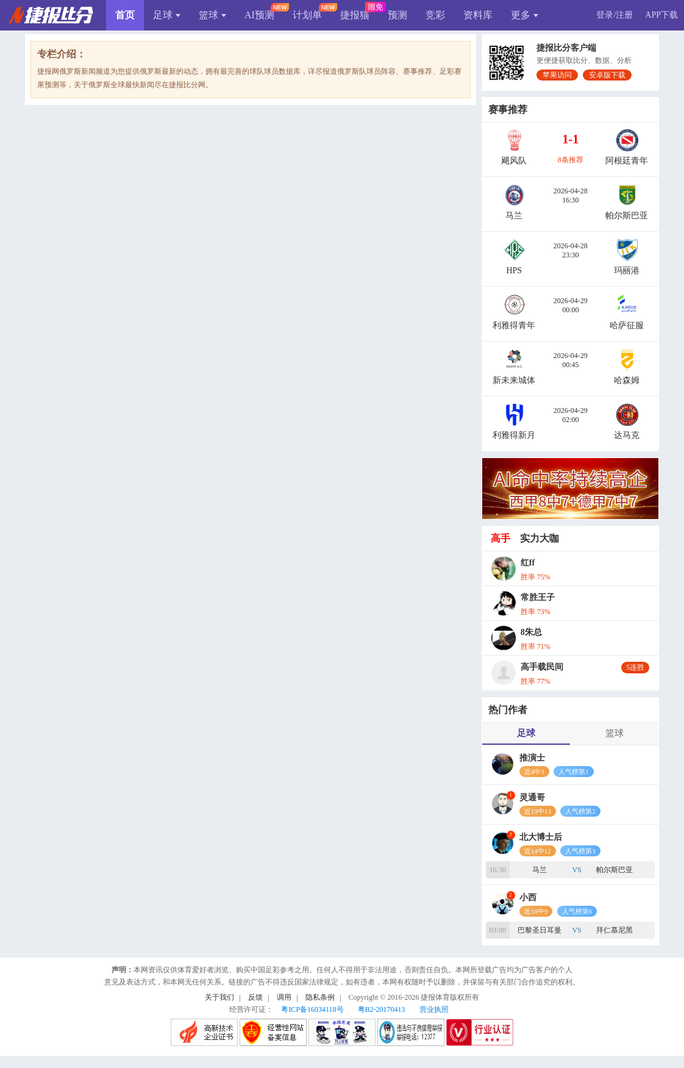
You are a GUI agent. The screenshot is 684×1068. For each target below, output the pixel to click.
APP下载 (661, 15)
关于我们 (219, 997)
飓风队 (514, 160)
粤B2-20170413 (381, 1009)
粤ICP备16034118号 (312, 1009)
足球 (166, 15)
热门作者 (507, 709)
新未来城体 (514, 380)
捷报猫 (354, 15)
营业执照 (434, 1009)
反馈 (255, 997)
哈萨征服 (627, 325)
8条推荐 (570, 160)
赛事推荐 (507, 109)
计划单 (307, 15)
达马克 (626, 435)
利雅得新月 (514, 435)
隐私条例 (320, 997)
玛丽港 (626, 270)
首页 (125, 15)
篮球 (212, 15)
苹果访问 (557, 75)
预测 (397, 15)
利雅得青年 (514, 325)
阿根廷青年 (626, 160)
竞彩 (435, 15)
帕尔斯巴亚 (626, 215)
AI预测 (259, 15)
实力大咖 (539, 538)
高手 (500, 538)
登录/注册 (614, 15)
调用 (284, 997)
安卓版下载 (607, 75)
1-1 (570, 139)
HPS (514, 270)
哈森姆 (626, 380)
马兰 (513, 215)
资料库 (478, 15)
